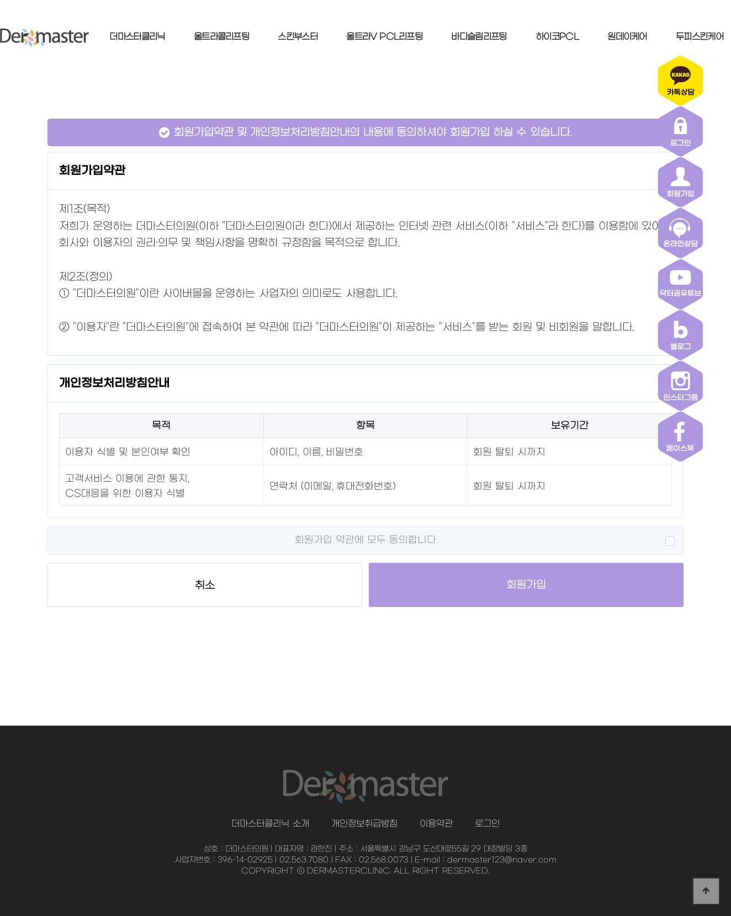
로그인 (487, 824)
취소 (205, 585)
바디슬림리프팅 (478, 37)
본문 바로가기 (0, 0)
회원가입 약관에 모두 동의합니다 (365, 540)
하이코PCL (557, 37)
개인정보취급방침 (364, 824)
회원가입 (526, 585)
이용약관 (436, 824)
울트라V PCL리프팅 (384, 37)
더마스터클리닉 (137, 37)
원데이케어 (627, 37)
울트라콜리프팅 (221, 37)
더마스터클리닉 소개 (270, 824)
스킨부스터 (297, 37)
